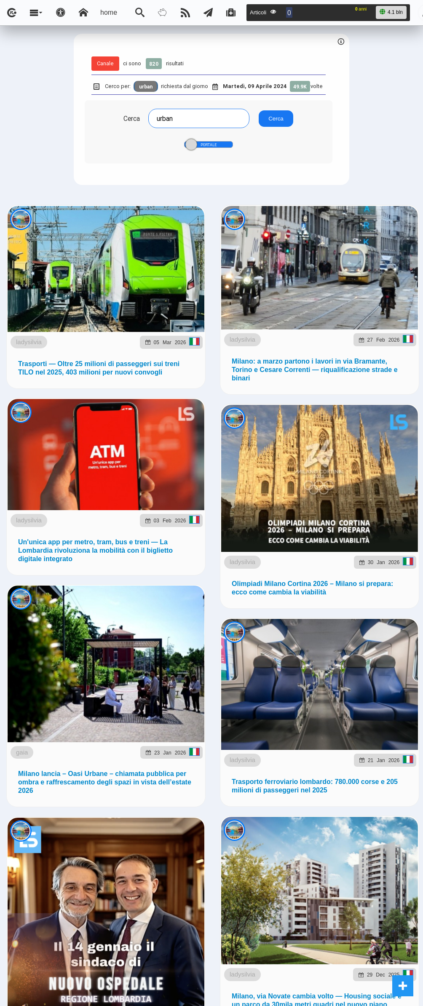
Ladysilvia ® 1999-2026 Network (170, 561)
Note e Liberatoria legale (308, 561)
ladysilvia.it (171, 500)
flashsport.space (278, 500)
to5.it (113, 519)
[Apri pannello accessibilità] (61, 12)
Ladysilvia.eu (220, 500)
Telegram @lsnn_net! (318, 416)
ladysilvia (70, 285)
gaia (77, 971)
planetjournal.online (348, 500)
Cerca (131, 118)
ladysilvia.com (119, 500)
